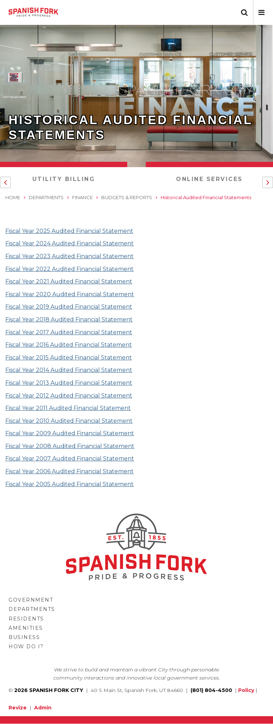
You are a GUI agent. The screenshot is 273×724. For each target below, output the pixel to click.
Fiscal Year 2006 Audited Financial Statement (69, 471)
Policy (246, 690)
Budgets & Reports (126, 197)
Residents (26, 619)
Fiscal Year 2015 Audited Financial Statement (68, 357)
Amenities (26, 628)
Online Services (209, 179)
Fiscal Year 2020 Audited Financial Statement (69, 294)
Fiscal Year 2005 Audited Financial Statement (69, 484)
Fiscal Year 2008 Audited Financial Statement (69, 446)
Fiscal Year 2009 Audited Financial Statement (69, 433)
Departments (46, 197)
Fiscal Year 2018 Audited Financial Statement (69, 319)
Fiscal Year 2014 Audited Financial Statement (68, 370)
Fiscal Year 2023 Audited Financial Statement (69, 256)
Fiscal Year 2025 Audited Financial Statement (69, 231)
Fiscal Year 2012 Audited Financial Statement (68, 395)
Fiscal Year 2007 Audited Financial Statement (69, 458)
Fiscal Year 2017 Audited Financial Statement (68, 332)
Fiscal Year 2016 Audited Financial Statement (68, 344)
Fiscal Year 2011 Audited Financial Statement (68, 408)
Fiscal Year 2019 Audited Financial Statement (68, 306)
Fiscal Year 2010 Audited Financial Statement (69, 420)
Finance (82, 197)
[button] (261, 12)
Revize (18, 707)
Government (31, 600)
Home (12, 197)
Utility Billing (63, 179)
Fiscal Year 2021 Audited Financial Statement (68, 281)
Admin (43, 707)
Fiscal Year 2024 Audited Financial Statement (69, 243)
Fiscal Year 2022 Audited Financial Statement (69, 269)
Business (24, 637)
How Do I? (26, 646)
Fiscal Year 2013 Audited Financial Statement (68, 382)
